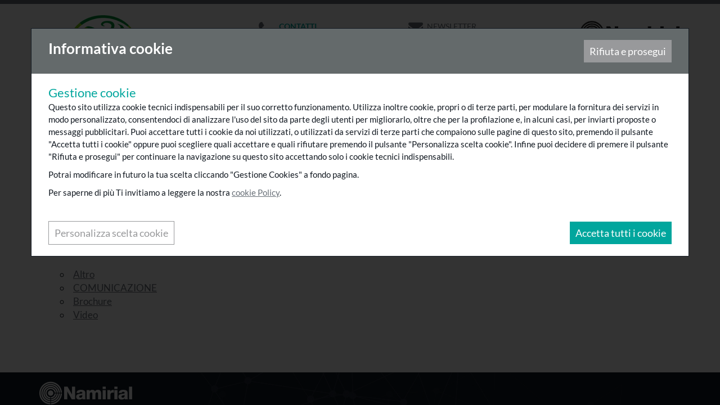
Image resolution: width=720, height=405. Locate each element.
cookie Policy (256, 193)
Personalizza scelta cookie (112, 233)
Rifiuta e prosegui (627, 52)
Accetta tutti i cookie (620, 233)
